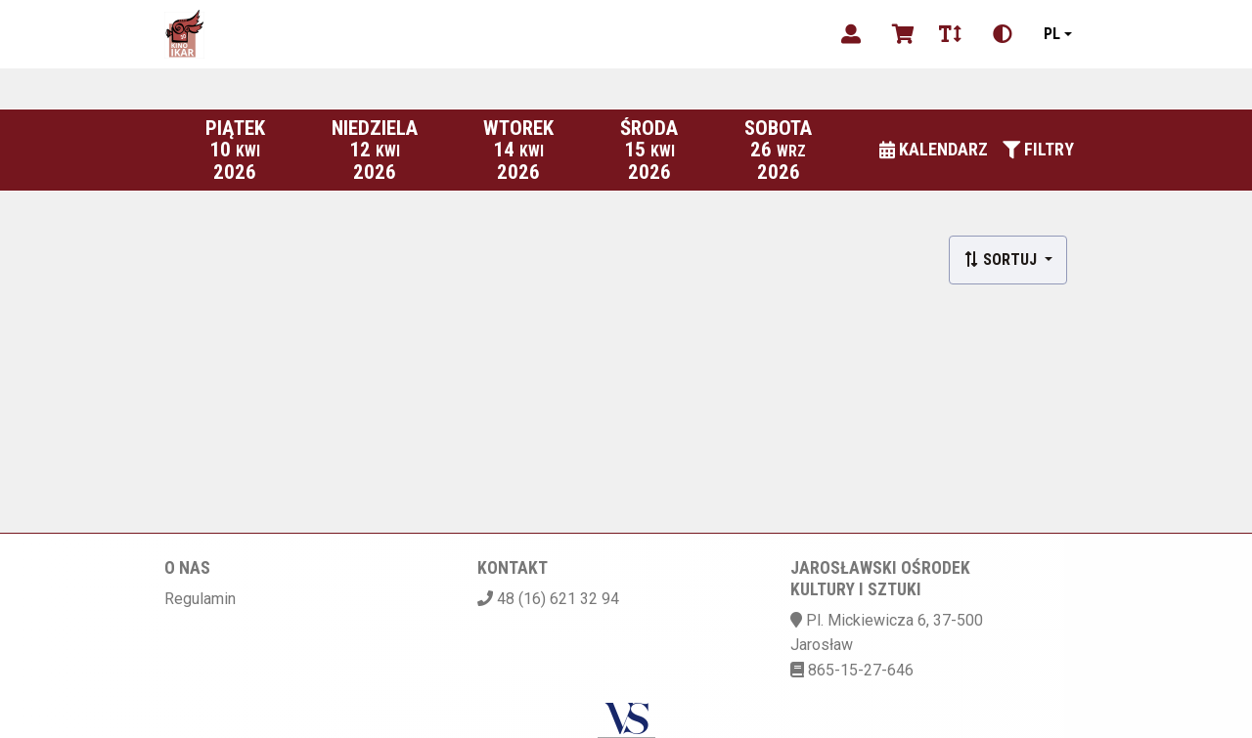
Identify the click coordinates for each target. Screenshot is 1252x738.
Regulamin (200, 598)
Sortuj (1002, 259)
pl (1052, 33)
